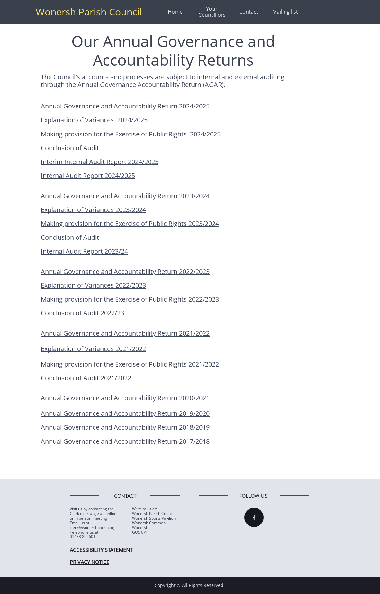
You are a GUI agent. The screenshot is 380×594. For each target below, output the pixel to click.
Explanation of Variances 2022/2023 (93, 285)
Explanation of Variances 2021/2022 (93, 348)
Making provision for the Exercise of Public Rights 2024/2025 (131, 134)
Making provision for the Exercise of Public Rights (114, 364)
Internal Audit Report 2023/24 (84, 251)
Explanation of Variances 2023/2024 (93, 209)
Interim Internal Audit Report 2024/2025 (99, 161)
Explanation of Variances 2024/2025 (94, 120)
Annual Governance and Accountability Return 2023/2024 (125, 195)
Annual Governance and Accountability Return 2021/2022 (125, 333)
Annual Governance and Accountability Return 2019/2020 (125, 413)
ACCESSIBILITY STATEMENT (101, 549)
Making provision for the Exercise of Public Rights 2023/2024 (130, 223)
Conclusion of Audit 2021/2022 (86, 378)
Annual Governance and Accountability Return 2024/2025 (125, 106)
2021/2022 (203, 364)
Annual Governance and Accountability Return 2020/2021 (125, 398)
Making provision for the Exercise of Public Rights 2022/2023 (130, 299)
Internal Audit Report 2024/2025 (88, 175)
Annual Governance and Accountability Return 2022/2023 (125, 271)
